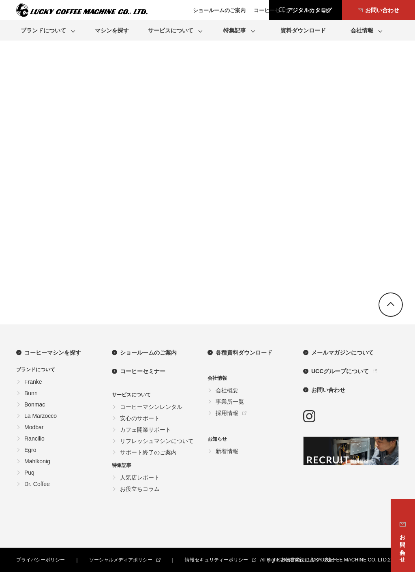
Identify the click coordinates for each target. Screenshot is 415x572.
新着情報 (227, 451)
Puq (29, 472)
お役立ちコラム (140, 489)
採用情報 (227, 413)
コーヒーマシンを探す (52, 352)
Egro (30, 450)
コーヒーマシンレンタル (151, 407)
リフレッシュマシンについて (157, 441)
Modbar (33, 427)
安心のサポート (140, 418)
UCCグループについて (340, 371)
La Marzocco (40, 416)
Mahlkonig (37, 461)
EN (326, 10)
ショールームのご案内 (148, 352)
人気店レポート (140, 477)
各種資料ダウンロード (244, 352)
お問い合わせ (328, 390)
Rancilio (34, 438)
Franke (33, 381)
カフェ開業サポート (145, 429)
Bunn (31, 393)
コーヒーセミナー (142, 371)
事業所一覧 (230, 401)
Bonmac (34, 404)
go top (391, 304)
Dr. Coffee (37, 484)
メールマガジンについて (342, 352)
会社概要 (227, 390)
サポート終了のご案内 (148, 452)
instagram (309, 416)
